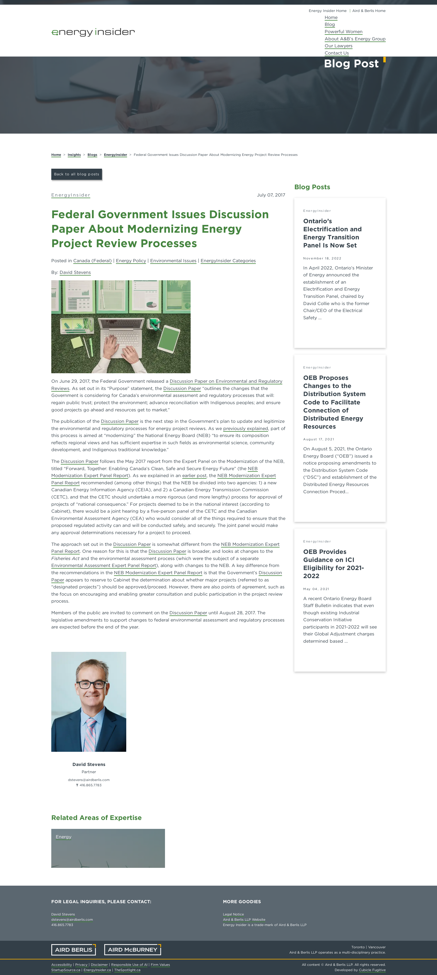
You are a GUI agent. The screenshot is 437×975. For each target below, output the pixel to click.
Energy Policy (131, 260)
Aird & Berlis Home (369, 11)
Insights (74, 155)
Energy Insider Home (328, 11)
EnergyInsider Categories (228, 260)
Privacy (82, 964)
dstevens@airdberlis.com (72, 919)
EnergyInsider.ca (97, 970)
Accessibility (61, 964)
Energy (63, 836)
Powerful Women (344, 31)
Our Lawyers (339, 45)
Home (331, 17)
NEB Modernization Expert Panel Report (158, 572)
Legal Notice (233, 914)
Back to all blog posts (76, 174)
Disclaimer (99, 964)
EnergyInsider (115, 155)
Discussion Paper (182, 388)
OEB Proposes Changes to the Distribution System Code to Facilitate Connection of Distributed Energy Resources (334, 402)
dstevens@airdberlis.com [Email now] (89, 780)
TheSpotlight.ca (127, 970)
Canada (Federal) (92, 260)
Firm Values (160, 964)
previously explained (245, 428)
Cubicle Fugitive (372, 970)
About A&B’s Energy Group (355, 38)
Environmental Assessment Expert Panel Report (103, 565)
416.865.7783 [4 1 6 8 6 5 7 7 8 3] (90, 785)
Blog (330, 24)
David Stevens (75, 272)
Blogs (92, 155)
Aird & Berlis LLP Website (244, 919)
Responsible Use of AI (129, 964)
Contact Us (337, 53)
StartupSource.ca (65, 970)
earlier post (194, 475)
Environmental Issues (173, 260)
